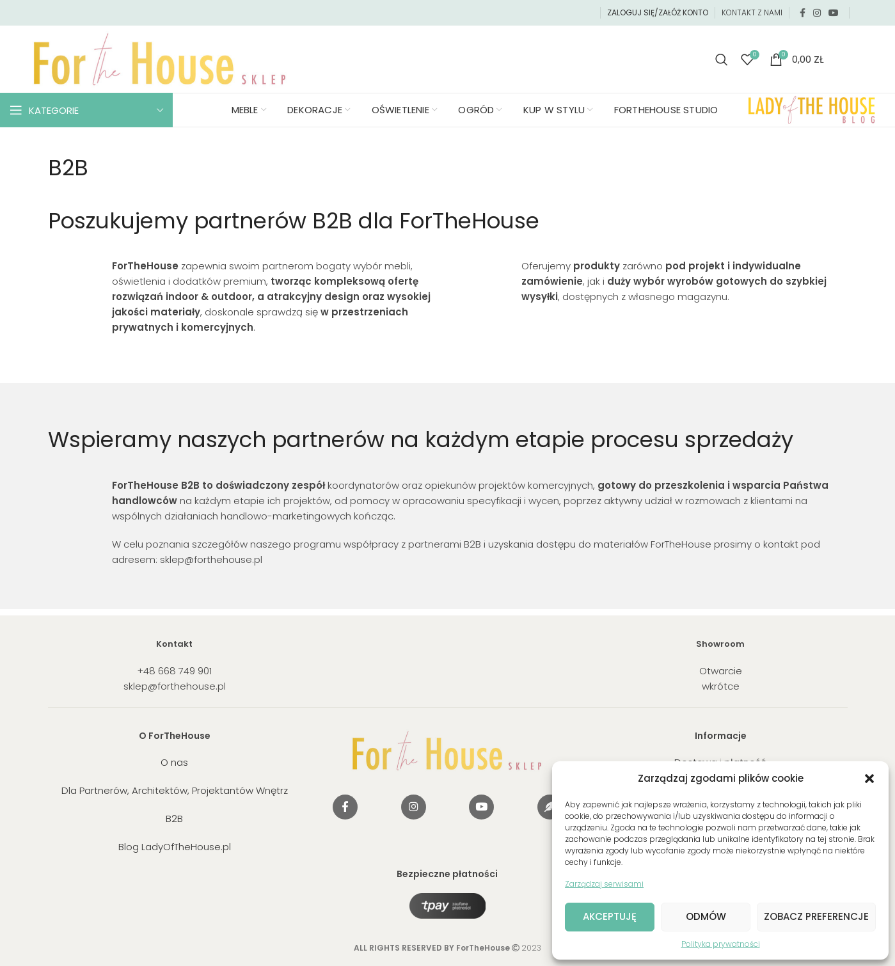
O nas (174, 762)
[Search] (721, 59)
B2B (174, 818)
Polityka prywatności (720, 943)
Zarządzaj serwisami (604, 883)
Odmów (706, 916)
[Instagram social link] (817, 12)
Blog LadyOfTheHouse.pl (174, 846)
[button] (869, 778)
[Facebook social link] (802, 12)
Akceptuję (610, 916)
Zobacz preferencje (816, 916)
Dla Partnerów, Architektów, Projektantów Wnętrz (174, 790)
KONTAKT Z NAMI (752, 12)
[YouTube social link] (834, 12)
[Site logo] (160, 58)
